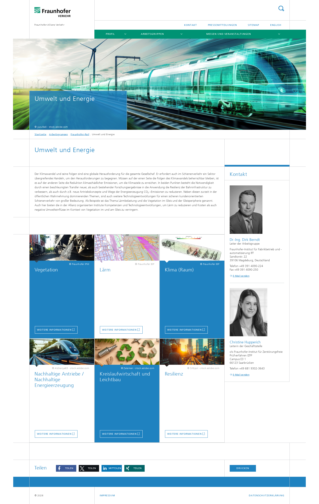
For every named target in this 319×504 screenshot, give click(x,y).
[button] (66, 468)
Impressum (107, 495)
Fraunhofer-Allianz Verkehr (49, 24)
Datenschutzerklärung (266, 495)
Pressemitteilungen (222, 25)
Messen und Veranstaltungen (228, 34)
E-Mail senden (241, 275)
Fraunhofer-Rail (80, 134)
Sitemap (253, 25)
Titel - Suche (281, 8)
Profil (110, 34)
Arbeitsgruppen (152, 34)
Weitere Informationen (54, 329)
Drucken (242, 468)
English (275, 25)
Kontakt (190, 25)
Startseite (40, 134)
